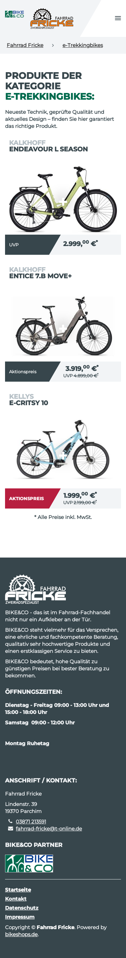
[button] (118, 18)
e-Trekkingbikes (82, 45)
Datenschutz (21, 908)
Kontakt (16, 899)
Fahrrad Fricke (25, 45)
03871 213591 (31, 821)
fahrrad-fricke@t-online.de (49, 828)
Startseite (18, 890)
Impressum (20, 917)
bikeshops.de (21, 934)
